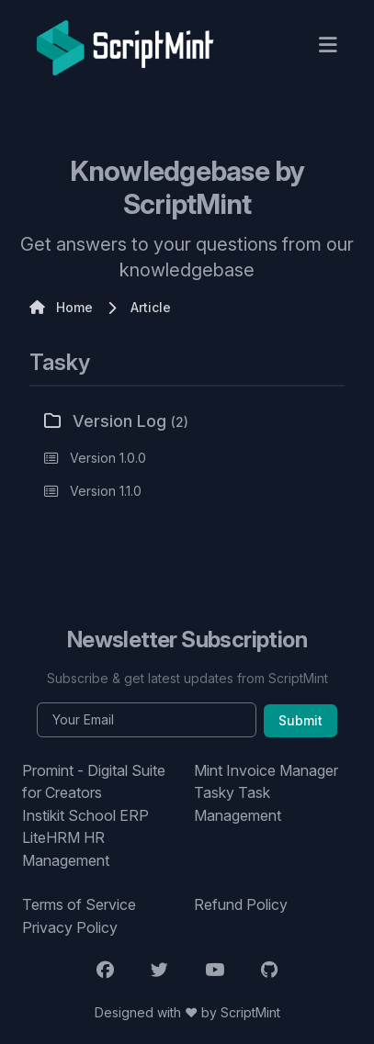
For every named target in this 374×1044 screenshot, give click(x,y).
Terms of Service (79, 904)
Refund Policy (241, 904)
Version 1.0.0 (108, 458)
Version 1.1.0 (106, 491)
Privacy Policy (70, 927)
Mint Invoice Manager (266, 770)
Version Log (116, 421)
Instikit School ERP (85, 815)
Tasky (59, 362)
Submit (300, 720)
